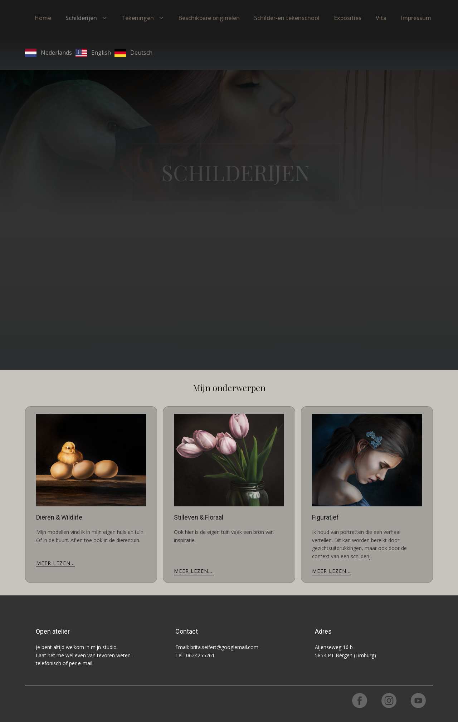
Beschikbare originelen (209, 18)
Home (42, 18)
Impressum (416, 18)
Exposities (347, 18)
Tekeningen (137, 18)
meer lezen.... (194, 571)
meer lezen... (55, 563)
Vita (381, 18)
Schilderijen (81, 18)
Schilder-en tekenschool (287, 18)
